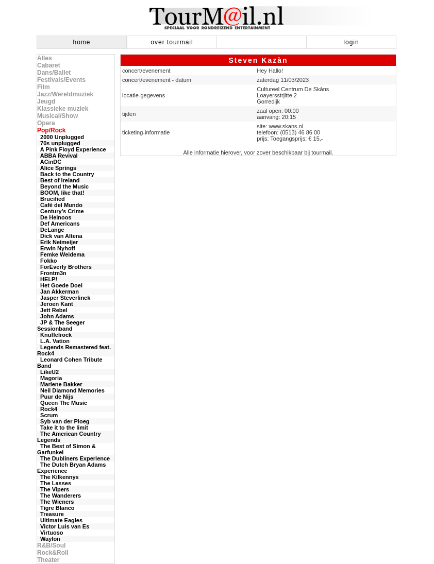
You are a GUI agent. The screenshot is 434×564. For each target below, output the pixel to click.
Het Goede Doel (59, 285)
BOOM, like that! (61, 193)
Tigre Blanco (56, 508)
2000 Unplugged (60, 137)
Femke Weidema (61, 254)
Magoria (49, 378)
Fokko (47, 261)
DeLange (50, 230)
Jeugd (46, 101)
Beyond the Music (63, 186)
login (351, 42)
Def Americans (58, 223)
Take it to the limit (62, 427)
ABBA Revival (57, 155)
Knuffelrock (54, 335)
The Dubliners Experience (73, 458)
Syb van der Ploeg (63, 421)
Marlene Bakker (59, 384)
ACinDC (49, 162)
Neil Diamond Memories (71, 390)
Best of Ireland (58, 180)
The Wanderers (59, 495)
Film (43, 87)
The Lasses (54, 483)
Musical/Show (57, 115)
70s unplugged (58, 143)
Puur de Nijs (55, 397)
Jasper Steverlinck (63, 298)
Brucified (51, 199)
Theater (48, 559)
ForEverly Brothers (64, 267)
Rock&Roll (53, 552)
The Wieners (55, 502)
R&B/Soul (51, 545)
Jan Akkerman (58, 291)
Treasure (50, 514)
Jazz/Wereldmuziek (65, 94)
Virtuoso (50, 532)
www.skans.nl (286, 126)
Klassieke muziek (62, 108)
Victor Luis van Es (63, 526)
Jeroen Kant (55, 304)
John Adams (55, 316)
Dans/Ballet (54, 72)
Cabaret (48, 65)
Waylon (48, 539)
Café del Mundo (59, 205)
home (81, 42)
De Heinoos (54, 217)
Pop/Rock (51, 130)
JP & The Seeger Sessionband (61, 325)
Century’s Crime (60, 211)
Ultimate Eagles (59, 520)
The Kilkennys (58, 477)
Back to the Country (65, 174)
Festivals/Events (61, 79)
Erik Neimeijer (57, 242)
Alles (44, 58)
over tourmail (172, 42)
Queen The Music (62, 403)
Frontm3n (51, 273)
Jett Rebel (52, 310)
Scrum (47, 415)
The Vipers (53, 489)
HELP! (47, 279)
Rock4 (47, 409)
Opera (46, 123)
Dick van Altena (59, 236)
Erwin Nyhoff (56, 248)
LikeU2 (48, 372)
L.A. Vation (53, 341)
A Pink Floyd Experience (71, 149)
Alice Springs (56, 168)
